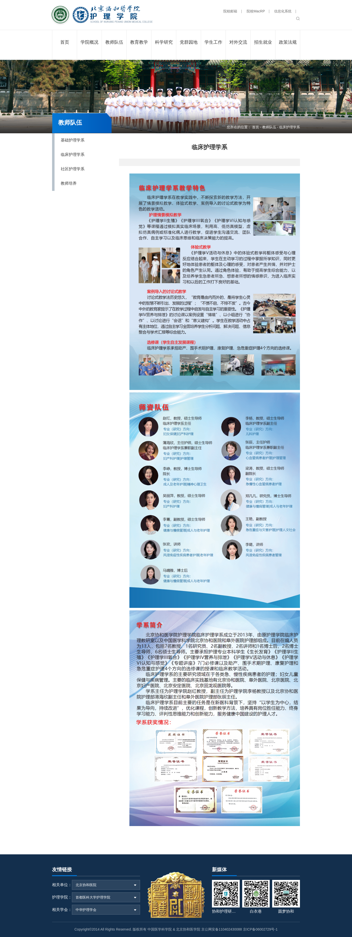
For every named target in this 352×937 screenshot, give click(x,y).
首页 (255, 127)
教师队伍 (269, 127)
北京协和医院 (86, 885)
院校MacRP (256, 11)
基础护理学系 (73, 140)
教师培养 (69, 183)
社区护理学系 (73, 169)
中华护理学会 (86, 910)
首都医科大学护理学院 (93, 897)
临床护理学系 (73, 154)
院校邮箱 (230, 11)
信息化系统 (283, 11)
